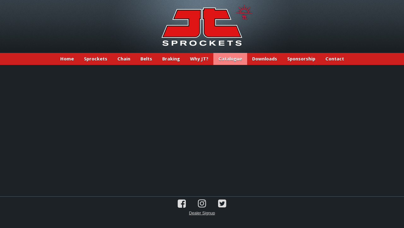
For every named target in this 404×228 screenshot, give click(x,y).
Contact (334, 59)
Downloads (264, 59)
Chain (123, 59)
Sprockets (95, 59)
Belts (146, 59)
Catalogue (230, 59)
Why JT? (199, 59)
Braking (171, 59)
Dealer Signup (202, 213)
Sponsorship (301, 59)
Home (67, 59)
